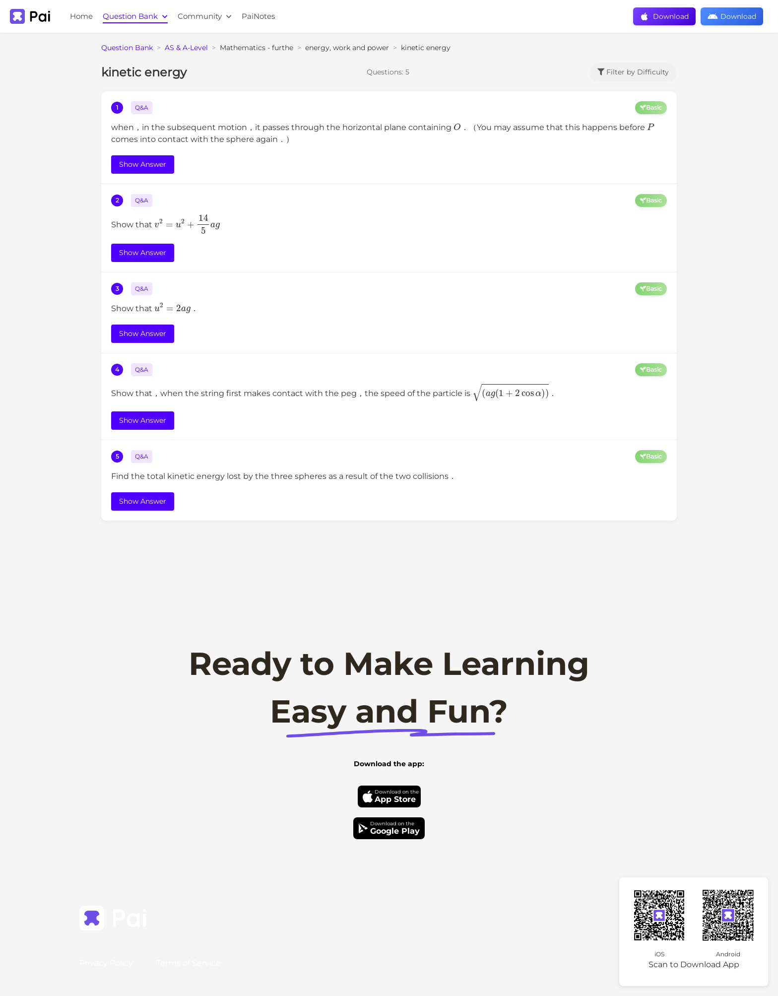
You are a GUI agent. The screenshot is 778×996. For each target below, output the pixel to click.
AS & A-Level (186, 47)
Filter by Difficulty (633, 71)
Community (205, 16)
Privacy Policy (106, 963)
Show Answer (142, 164)
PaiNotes (258, 16)
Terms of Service (188, 963)
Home (81, 16)
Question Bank (135, 16)
